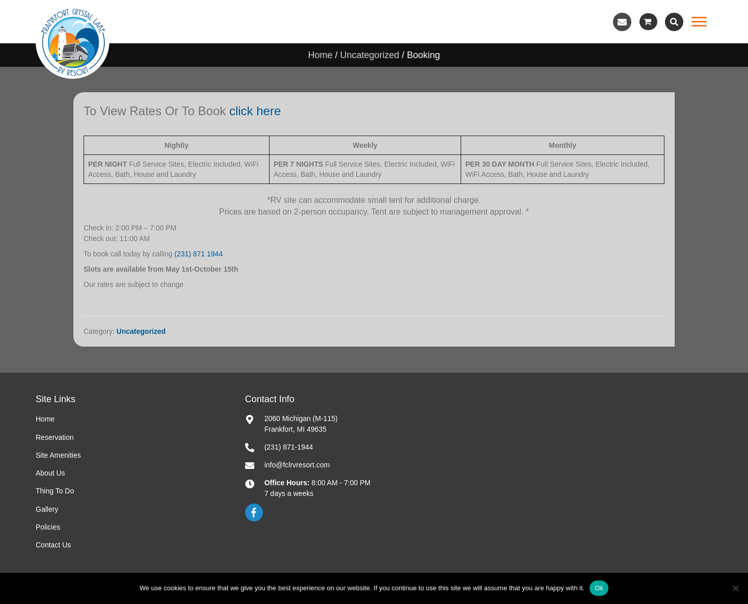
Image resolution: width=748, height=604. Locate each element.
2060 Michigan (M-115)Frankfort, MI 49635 (301, 423)
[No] (735, 588)
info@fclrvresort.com (297, 465)
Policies (48, 527)
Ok (599, 588)
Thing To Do (55, 491)
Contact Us (53, 545)
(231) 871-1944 (288, 447)
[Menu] (699, 22)
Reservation (55, 437)
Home (320, 55)
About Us (50, 473)
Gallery (47, 509)
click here (255, 111)
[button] (622, 22)
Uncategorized (369, 55)
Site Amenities (58, 455)
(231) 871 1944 (198, 254)
